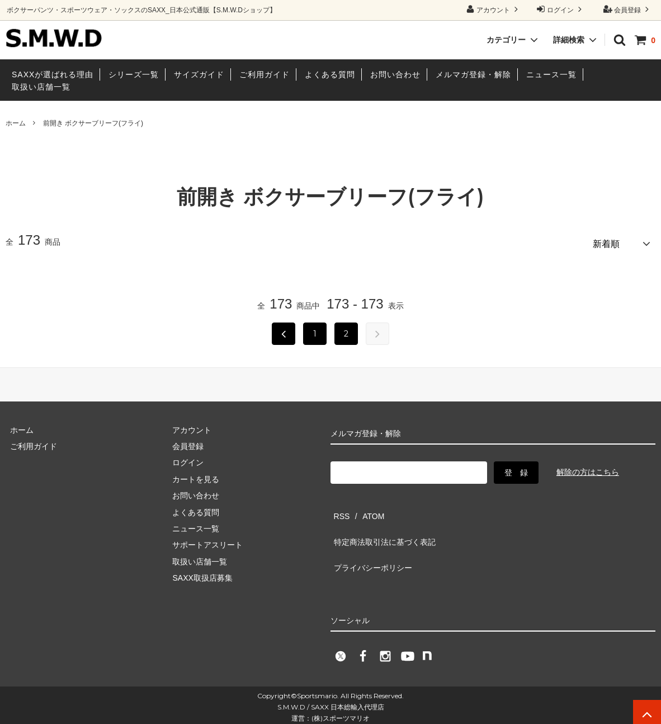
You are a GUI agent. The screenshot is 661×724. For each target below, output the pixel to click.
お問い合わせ (395, 74)
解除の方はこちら (587, 468)
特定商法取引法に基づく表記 (381, 524)
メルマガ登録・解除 (473, 74)
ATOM (364, 507)
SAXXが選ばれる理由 (52, 74)
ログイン (560, 9)
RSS (338, 507)
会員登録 (627, 9)
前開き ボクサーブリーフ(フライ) (93, 123)
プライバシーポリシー (369, 540)
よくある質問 (330, 74)
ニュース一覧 (551, 74)
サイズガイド (199, 74)
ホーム (16, 123)
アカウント (493, 9)
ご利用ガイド (264, 74)
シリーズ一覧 (133, 74)
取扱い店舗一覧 (41, 86)
